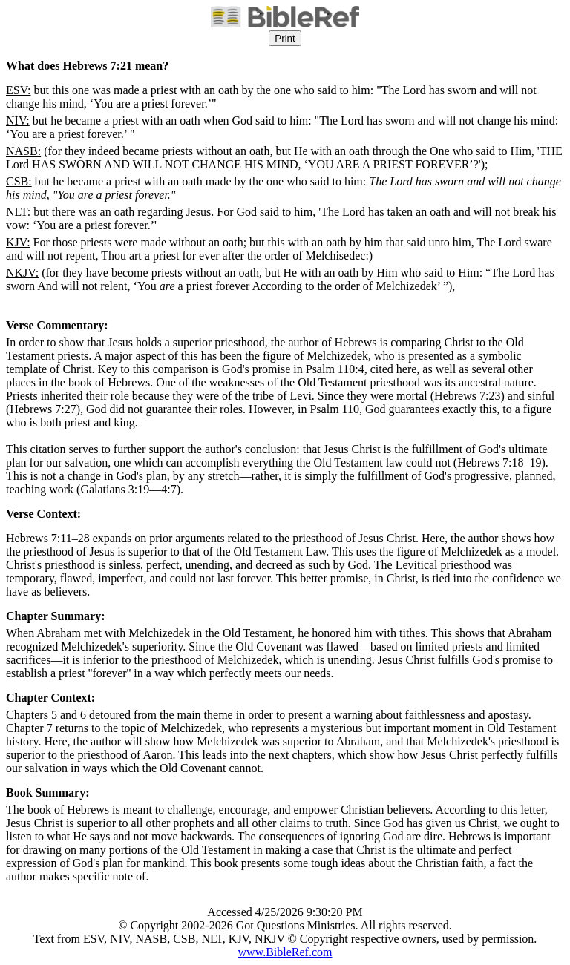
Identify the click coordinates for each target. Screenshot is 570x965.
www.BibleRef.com (285, 952)
